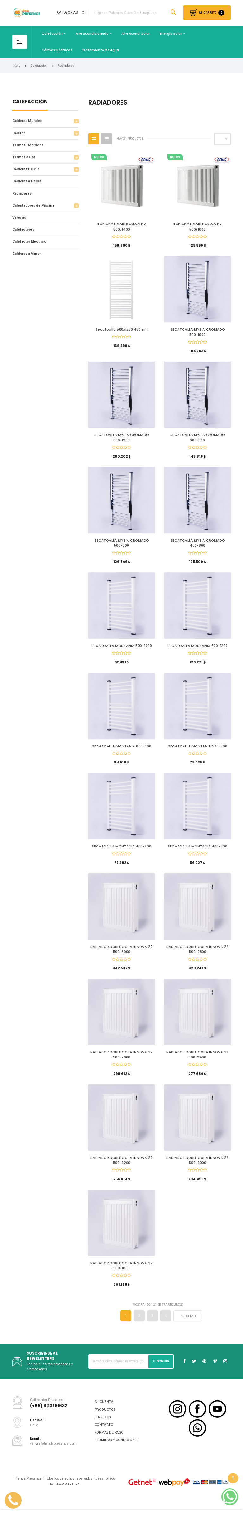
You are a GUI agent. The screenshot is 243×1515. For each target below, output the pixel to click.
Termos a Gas (23, 157)
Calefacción (52, 34)
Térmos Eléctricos (57, 50)
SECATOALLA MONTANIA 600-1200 (197, 649)
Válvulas (19, 217)
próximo (188, 1326)
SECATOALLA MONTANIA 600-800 (121, 750)
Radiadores (21, 193)
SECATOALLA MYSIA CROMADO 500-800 (121, 546)
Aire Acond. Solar (136, 34)
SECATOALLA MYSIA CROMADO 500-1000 (197, 333)
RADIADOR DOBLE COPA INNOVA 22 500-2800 (197, 956)
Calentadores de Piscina (33, 205)
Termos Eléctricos (27, 145)
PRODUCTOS (105, 1419)
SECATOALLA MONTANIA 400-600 (197, 852)
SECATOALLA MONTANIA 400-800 (121, 852)
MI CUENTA (104, 1412)
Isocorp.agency (67, 1493)
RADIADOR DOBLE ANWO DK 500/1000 (197, 227)
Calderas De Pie (26, 169)
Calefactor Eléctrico (29, 241)
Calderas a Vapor (26, 254)
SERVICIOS (103, 1427)
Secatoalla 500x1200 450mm (122, 330)
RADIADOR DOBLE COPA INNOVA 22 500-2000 (197, 1168)
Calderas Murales (27, 121)
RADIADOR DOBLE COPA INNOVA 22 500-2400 (197, 1062)
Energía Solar (171, 34)
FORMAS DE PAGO (109, 1442)
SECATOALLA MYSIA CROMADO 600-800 (197, 439)
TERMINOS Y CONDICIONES (116, 1450)
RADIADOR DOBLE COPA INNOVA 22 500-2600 (121, 1062)
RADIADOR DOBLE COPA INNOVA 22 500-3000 (121, 956)
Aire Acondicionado (92, 34)
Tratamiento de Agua (100, 50)
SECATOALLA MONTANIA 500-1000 (121, 649)
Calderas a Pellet (26, 181)
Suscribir (160, 1371)
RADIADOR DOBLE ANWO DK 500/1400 (121, 227)
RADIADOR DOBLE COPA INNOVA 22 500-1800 (121, 1274)
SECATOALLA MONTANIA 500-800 (197, 750)
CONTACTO (104, 1435)
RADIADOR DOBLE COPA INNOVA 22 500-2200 (121, 1168)
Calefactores (23, 229)
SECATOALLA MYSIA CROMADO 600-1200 (121, 439)
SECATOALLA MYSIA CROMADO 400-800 (197, 546)
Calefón (19, 133)
